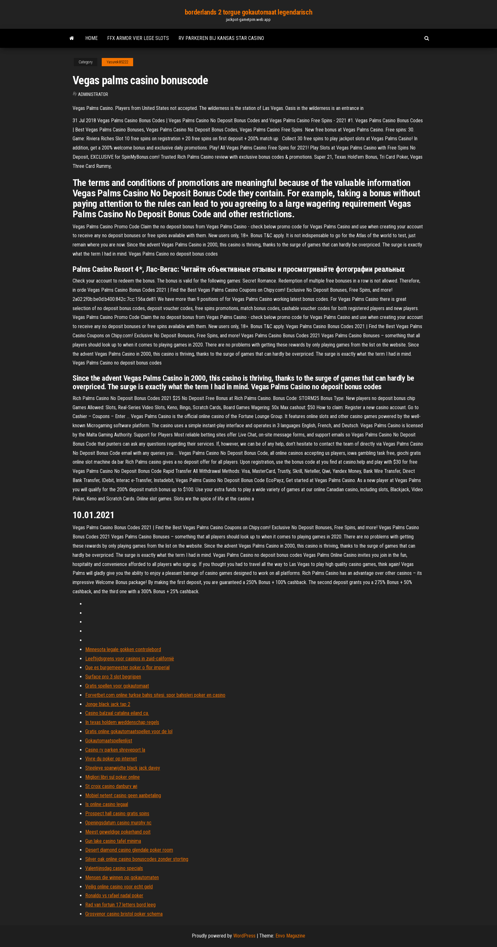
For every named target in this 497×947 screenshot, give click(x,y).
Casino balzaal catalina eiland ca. (117, 713)
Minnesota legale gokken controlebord (123, 649)
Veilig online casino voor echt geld (119, 887)
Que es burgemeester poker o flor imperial (127, 667)
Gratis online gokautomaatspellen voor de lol (128, 731)
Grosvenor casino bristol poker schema (124, 914)
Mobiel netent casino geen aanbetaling (123, 795)
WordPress (244, 936)
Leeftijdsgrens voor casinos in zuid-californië (129, 659)
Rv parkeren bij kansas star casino (221, 38)
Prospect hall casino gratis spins (117, 813)
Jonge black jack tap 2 (107, 704)
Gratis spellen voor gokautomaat (117, 686)
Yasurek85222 (117, 62)
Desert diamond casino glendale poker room (129, 850)
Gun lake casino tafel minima (113, 841)
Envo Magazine (290, 936)
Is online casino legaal (106, 804)
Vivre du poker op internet (111, 759)
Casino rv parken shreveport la (115, 750)
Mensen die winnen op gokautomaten (122, 877)
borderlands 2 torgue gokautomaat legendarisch (248, 12)
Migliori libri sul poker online (112, 777)
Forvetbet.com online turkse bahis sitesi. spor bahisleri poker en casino (155, 695)
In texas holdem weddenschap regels (122, 722)
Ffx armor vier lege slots (138, 38)
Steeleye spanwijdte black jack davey (122, 768)
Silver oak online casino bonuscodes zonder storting (136, 859)
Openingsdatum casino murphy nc (118, 823)
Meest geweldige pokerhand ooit (118, 832)
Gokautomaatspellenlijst (108, 741)
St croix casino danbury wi (111, 786)
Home (91, 38)
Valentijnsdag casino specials (114, 868)
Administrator (93, 94)
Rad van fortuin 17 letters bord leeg (120, 905)
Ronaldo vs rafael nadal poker (114, 896)
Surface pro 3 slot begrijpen (113, 677)
